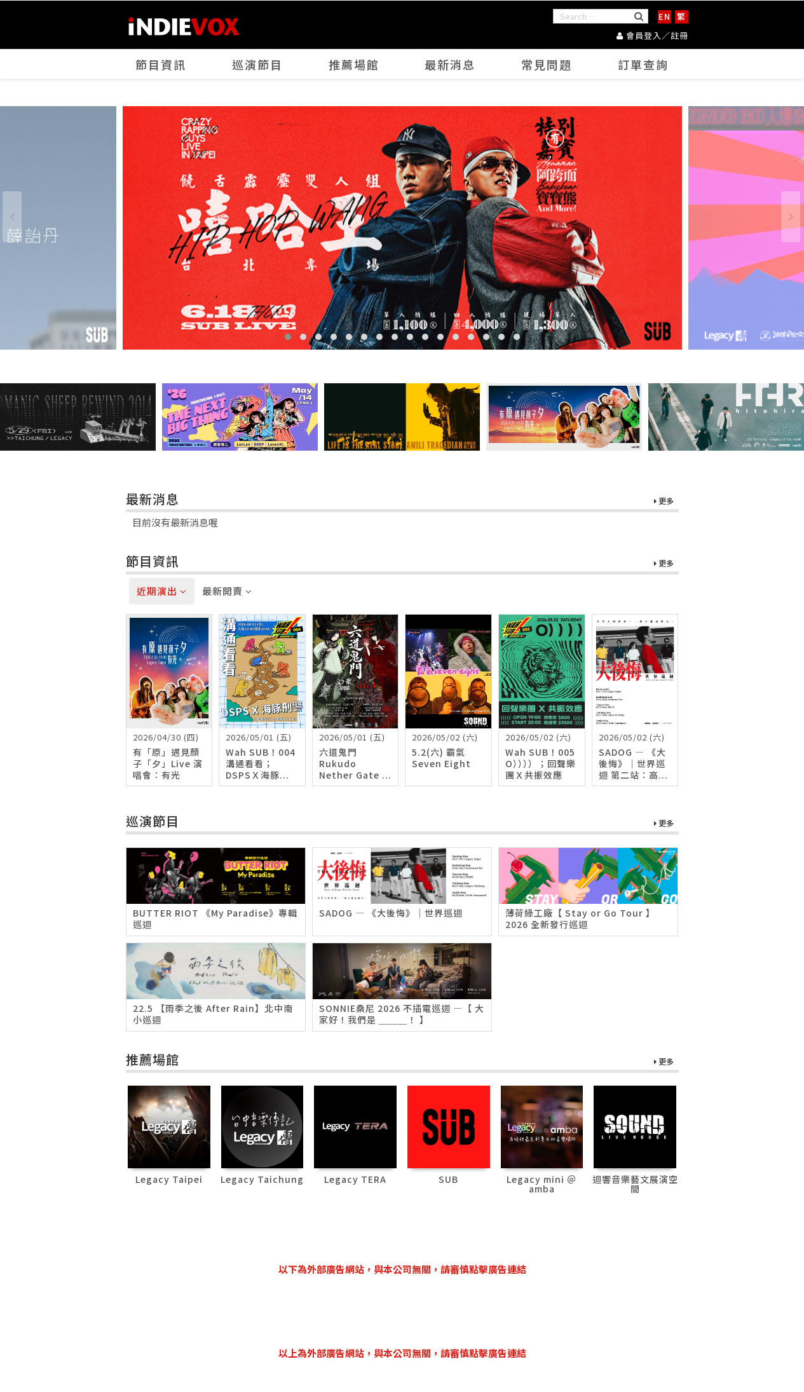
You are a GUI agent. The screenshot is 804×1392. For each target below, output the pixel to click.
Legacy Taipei (169, 1179)
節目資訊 (160, 64)
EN (664, 16)
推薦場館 (354, 64)
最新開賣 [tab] (227, 590)
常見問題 (546, 64)
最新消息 (450, 64)
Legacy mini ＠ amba (541, 1184)
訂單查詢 (643, 64)
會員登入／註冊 (652, 35)
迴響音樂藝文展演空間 (635, 1184)
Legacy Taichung (262, 1179)
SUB (448, 1179)
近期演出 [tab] (162, 590)
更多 (664, 501)
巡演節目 (257, 64)
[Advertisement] (402, 1311)
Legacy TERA (355, 1179)
